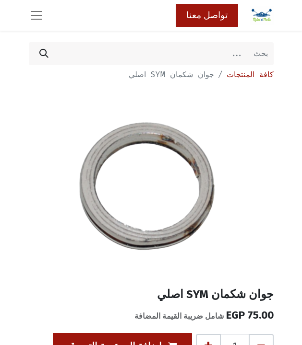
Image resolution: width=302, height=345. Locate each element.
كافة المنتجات (250, 74)
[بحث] (44, 53)
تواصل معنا (207, 15)
